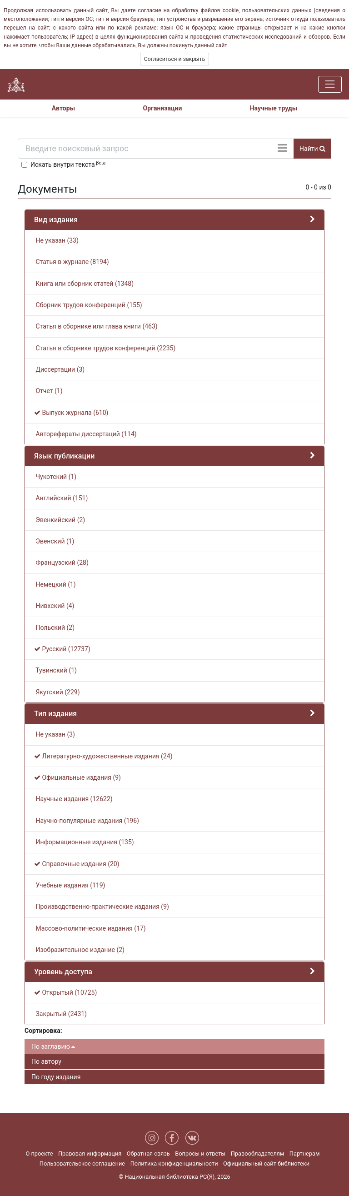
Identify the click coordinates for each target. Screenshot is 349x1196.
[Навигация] (330, 84)
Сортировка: (43, 1030)
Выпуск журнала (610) (71, 412)
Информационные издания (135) (84, 842)
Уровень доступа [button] (63, 971)
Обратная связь (148, 1153)
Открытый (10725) (65, 992)
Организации (162, 108)
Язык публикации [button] (64, 456)
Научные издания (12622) (73, 798)
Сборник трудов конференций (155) (88, 305)
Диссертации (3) (59, 369)
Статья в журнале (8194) (71, 261)
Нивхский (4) (54, 605)
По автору (46, 1061)
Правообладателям (257, 1153)
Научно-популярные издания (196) (86, 820)
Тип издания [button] (55, 713)
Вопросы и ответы (200, 1153)
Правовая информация (89, 1153)
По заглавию (53, 1046)
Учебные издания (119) (69, 885)
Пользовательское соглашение (82, 1163)
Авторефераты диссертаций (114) (85, 434)
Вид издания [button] (56, 219)
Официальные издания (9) (77, 777)
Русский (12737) (62, 649)
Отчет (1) (48, 390)
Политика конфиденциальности (174, 1163)
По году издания (55, 1077)
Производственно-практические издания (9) (101, 906)
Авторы (63, 108)
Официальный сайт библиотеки (266, 1163)
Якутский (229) (57, 692)
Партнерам (304, 1153)
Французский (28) (61, 562)
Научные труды (274, 108)
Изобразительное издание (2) (79, 949)
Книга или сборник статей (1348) (84, 283)
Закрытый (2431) (60, 1013)
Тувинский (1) (55, 670)
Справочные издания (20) (77, 863)
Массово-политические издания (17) (90, 928)
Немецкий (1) (55, 584)
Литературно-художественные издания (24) (103, 756)
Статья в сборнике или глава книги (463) (96, 326)
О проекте (39, 1153)
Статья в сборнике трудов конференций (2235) (104, 348)
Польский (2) (54, 627)
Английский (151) (61, 498)
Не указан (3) (54, 734)
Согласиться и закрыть (174, 59)
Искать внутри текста (67, 164)
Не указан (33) (56, 240)
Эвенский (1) (54, 541)
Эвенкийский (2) (59, 519)
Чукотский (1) (55, 476)
